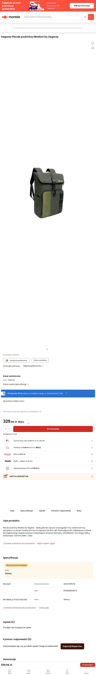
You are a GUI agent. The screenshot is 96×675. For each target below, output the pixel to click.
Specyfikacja (26, 510)
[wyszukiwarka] (58, 17)
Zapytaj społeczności (32, 366)
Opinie (42, 510)
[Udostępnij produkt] (92, 48)
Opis (12, 510)
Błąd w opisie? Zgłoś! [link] (46, 543)
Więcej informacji (82, 5)
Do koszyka (53, 428)
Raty (79, 510)
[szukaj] (91, 17)
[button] (47, 193)
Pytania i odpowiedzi (61, 510)
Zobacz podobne (40, 360)
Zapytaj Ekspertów (72, 646)
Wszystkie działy (85, 17)
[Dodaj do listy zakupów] (92, 43)
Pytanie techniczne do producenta (18, 543)
